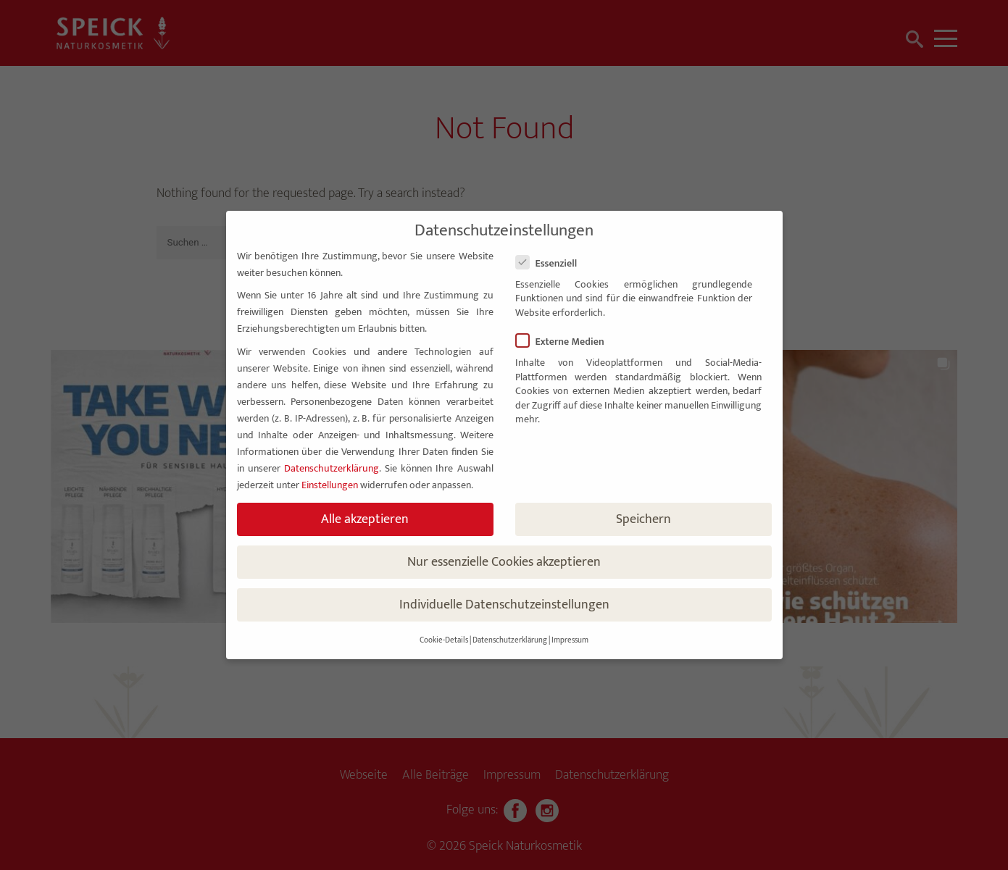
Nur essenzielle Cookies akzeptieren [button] (504, 561)
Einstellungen (329, 485)
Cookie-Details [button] (444, 640)
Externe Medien (566, 341)
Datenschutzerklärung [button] (509, 640)
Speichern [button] (643, 519)
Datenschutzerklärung (331, 468)
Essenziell (552, 263)
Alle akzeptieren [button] (365, 519)
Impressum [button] (569, 640)
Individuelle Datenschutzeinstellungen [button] (504, 604)
